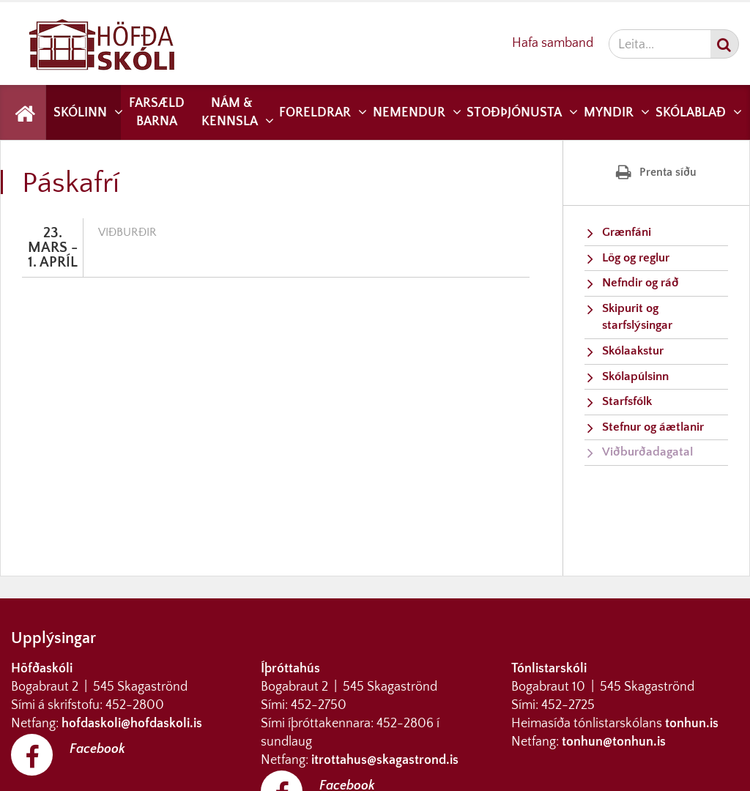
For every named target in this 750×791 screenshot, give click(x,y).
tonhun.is (692, 723)
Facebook (97, 749)
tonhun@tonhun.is (614, 742)
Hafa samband (552, 43)
